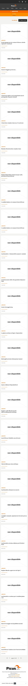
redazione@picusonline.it (15, 676)
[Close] (25, 683)
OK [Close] (15, 683)
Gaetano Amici (17, 674)
